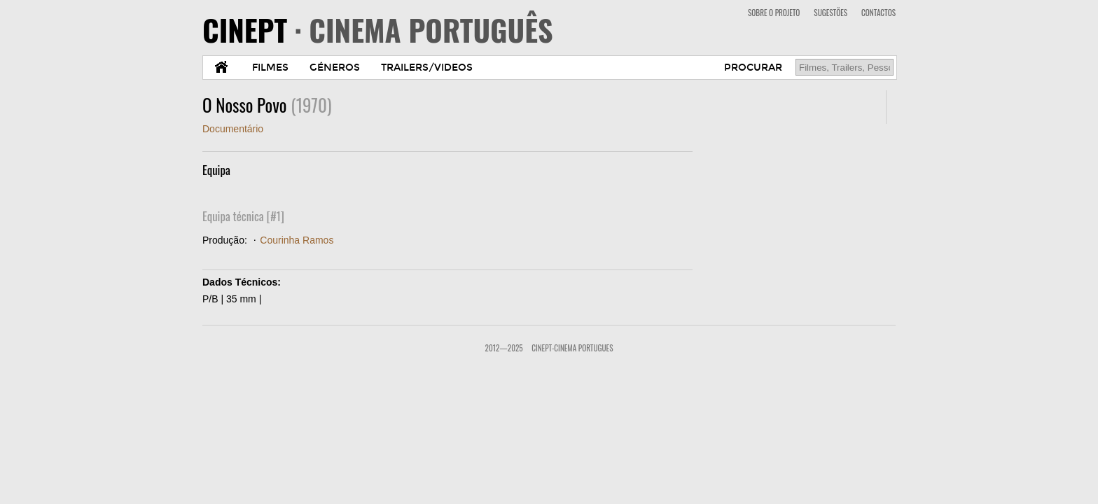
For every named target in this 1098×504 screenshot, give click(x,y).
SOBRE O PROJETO (774, 12)
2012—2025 (504, 348)
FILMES (270, 68)
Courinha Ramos (296, 240)
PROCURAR (753, 68)
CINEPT (377, 29)
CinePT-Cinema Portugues (572, 348)
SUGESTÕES (830, 12)
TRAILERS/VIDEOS (427, 68)
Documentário (232, 128)
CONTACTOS (878, 12)
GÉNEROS (335, 68)
